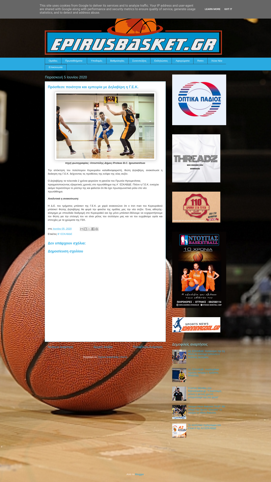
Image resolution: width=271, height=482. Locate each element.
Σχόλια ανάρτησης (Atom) (112, 356)
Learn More (213, 9)
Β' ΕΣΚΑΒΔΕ (65, 233)
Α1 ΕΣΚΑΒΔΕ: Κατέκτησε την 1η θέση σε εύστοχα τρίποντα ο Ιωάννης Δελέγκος (206, 354)
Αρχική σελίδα (103, 347)
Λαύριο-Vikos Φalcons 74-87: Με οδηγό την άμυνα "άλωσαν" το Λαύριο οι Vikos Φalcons (206, 409)
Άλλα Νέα (216, 60)
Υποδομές (96, 60)
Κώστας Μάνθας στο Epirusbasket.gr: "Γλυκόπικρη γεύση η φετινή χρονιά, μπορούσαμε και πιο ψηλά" (204, 393)
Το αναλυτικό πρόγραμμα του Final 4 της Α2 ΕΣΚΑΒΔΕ (204, 427)
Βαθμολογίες (117, 60)
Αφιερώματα (183, 60)
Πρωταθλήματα (73, 60)
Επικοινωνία (56, 67)
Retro (200, 60)
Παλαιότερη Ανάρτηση (148, 347)
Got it (228, 9)
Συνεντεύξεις (139, 60)
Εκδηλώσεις (161, 60)
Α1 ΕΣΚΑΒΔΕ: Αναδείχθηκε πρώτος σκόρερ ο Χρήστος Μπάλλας (203, 372)
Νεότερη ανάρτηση (60, 347)
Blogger (139, 474)
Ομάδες (53, 60)
